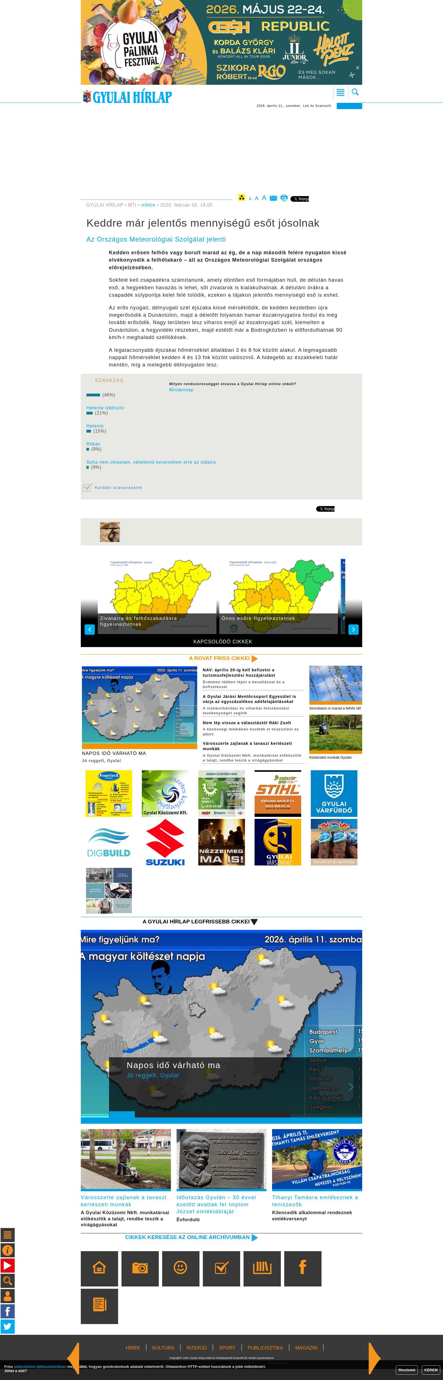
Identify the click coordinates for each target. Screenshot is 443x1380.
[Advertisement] (221, 151)
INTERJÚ (196, 1359)
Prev (118, 1098)
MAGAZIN (306, 1359)
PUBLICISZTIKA (265, 1359)
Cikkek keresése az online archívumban (182, 1248)
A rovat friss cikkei (217, 658)
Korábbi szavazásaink (120, 487)
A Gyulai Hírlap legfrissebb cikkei (191, 928)
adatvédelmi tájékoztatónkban (40, 1366)
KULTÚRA (163, 1359)
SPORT (227, 1359)
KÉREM (431, 1370)
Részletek (406, 1370)
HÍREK (149, 205)
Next (354, 1098)
